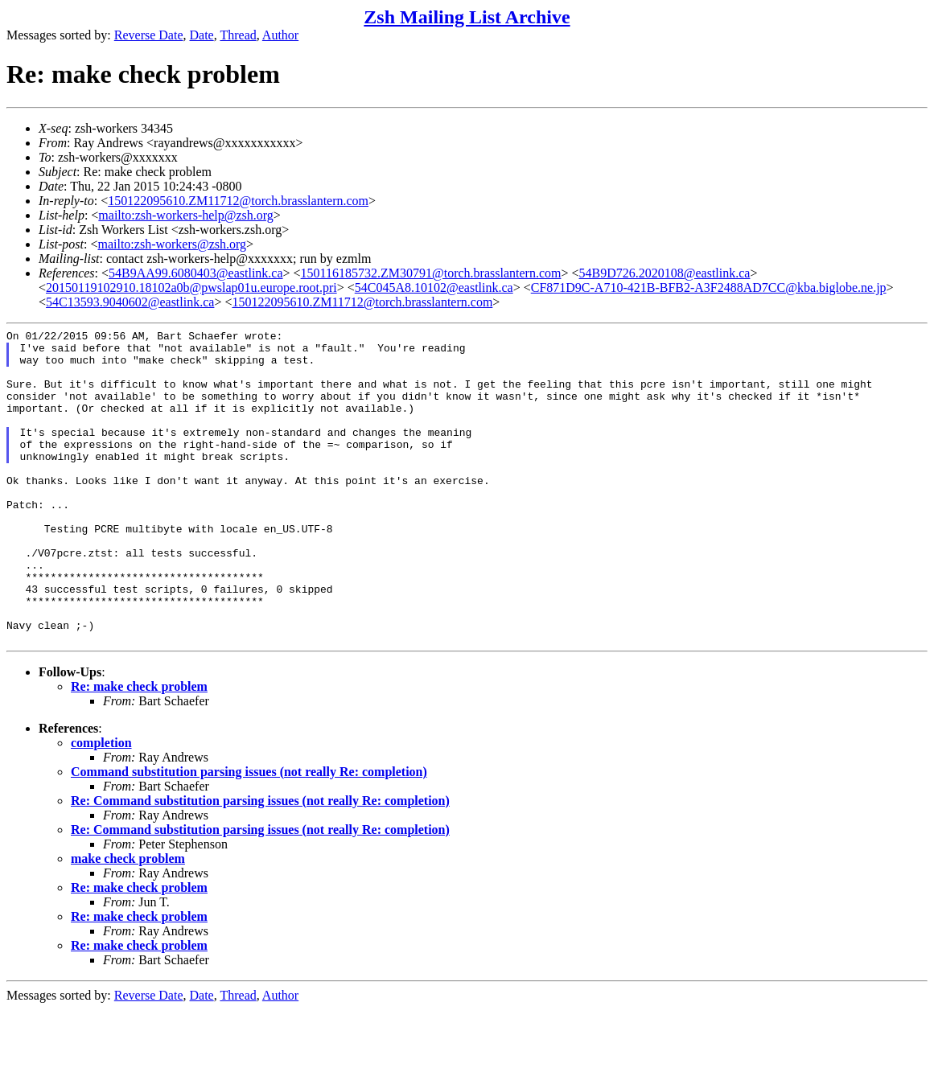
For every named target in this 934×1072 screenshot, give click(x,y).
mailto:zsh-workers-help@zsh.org (186, 215)
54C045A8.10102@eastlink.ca (434, 287)
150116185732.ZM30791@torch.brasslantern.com (431, 273)
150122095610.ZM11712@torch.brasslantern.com (238, 200)
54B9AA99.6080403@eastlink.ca (195, 273)
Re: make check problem (139, 749)
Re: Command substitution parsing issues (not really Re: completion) (260, 863)
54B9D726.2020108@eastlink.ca (665, 273)
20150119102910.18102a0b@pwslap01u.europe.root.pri (191, 287)
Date (202, 35)
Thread (238, 35)
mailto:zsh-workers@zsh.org (171, 244)
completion (101, 805)
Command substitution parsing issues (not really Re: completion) (249, 834)
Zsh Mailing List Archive (467, 16)
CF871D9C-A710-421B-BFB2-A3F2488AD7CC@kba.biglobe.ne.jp (709, 287)
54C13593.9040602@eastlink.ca (130, 302)
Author (280, 35)
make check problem (128, 921)
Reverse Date (148, 35)
